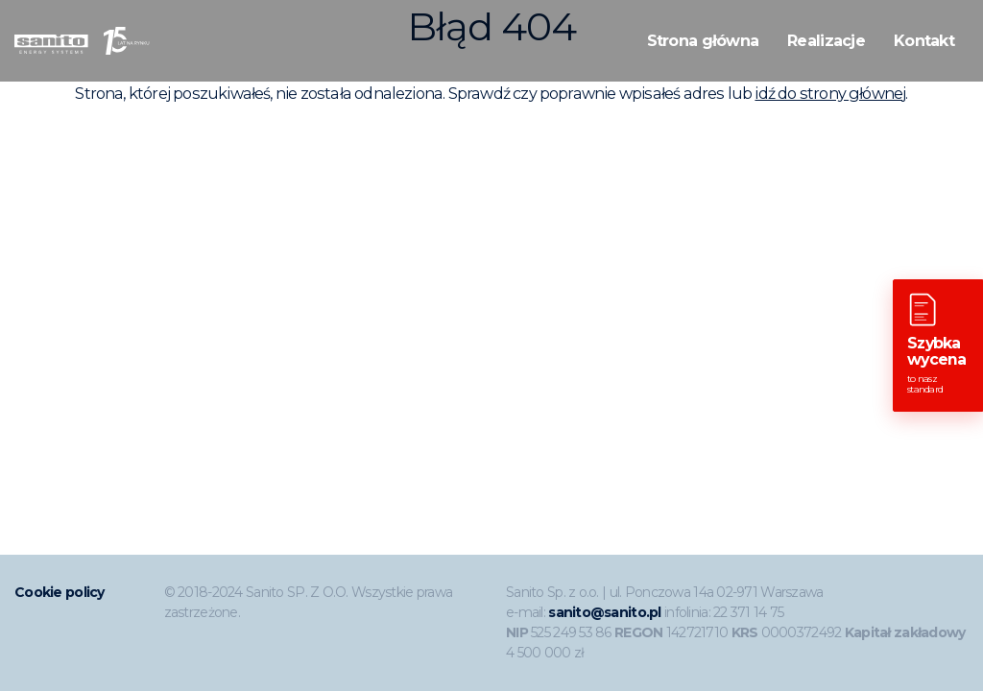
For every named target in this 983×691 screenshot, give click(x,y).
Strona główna (703, 41)
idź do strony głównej (830, 93)
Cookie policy (59, 592)
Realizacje (826, 41)
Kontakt (924, 41)
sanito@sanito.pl (604, 612)
